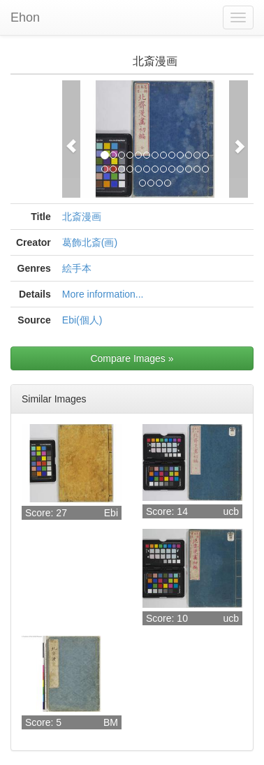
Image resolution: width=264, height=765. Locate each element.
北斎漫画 (81, 216)
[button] (71, 139)
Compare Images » (131, 358)
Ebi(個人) (82, 320)
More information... (103, 294)
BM (110, 722)
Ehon (25, 17)
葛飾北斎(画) (89, 242)
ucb (231, 511)
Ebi (111, 512)
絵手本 (76, 268)
